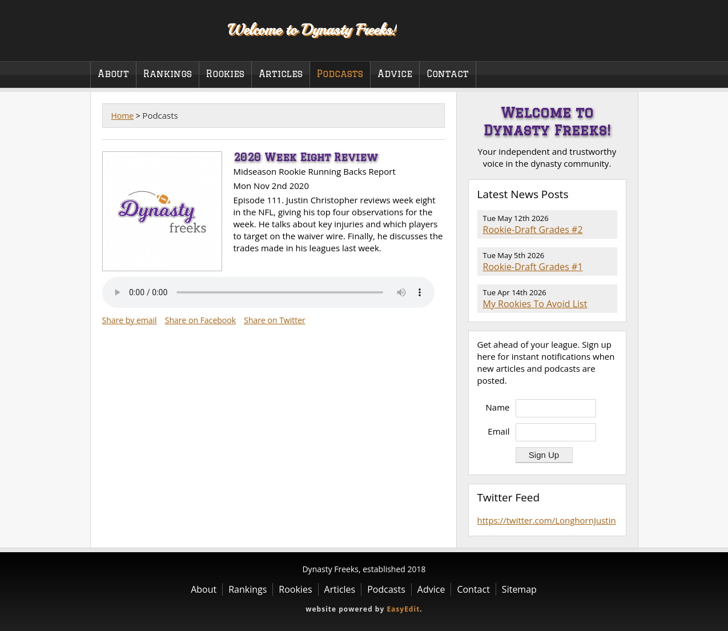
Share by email (129, 320)
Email (498, 431)
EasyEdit (403, 609)
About (113, 74)
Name (498, 407)
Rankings (167, 74)
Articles (281, 74)
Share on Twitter (274, 320)
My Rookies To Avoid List (535, 304)
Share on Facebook (200, 320)
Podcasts (340, 74)
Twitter (618, 45)
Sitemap (519, 589)
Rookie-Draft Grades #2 (533, 229)
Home (122, 115)
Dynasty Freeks (151, 28)
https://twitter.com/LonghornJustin (546, 520)
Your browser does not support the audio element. (268, 292)
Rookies (225, 74)
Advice (394, 74)
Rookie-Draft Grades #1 (533, 266)
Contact (448, 74)
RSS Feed (610, 194)
